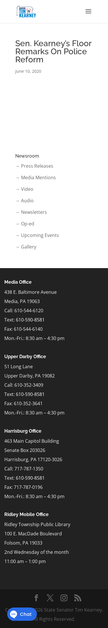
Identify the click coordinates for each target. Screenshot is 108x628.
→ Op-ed (24, 223)
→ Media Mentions (35, 177)
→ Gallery (25, 247)
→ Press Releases (34, 166)
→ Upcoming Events (37, 235)
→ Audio (24, 200)
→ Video (24, 189)
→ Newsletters (31, 212)
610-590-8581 (30, 320)
